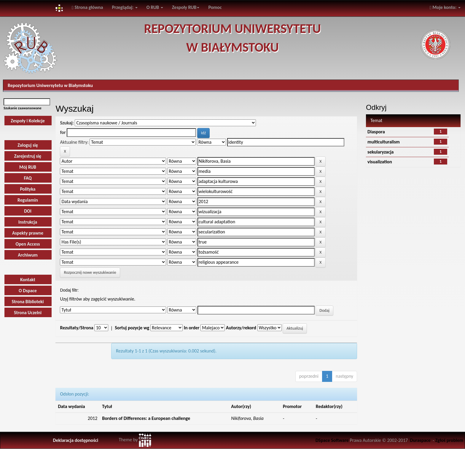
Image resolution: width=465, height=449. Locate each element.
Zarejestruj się (27, 156)
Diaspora (376, 132)
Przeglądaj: (125, 7)
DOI (27, 211)
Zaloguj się (27, 145)
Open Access (28, 244)
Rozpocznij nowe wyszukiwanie (90, 272)
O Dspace (28, 290)
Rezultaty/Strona (76, 328)
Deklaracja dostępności (75, 440)
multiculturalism (383, 142)
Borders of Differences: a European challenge (146, 418)
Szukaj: (67, 123)
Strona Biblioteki (28, 301)
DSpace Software (332, 440)
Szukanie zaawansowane (23, 108)
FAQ (27, 178)
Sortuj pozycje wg (132, 328)
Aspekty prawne (27, 233)
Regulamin (27, 200)
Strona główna (87, 7)
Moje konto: (445, 7)
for (63, 132)
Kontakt (27, 279)
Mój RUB (27, 167)
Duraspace (420, 440)
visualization (379, 162)
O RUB (154, 7)
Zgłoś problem (449, 440)
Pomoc (215, 7)
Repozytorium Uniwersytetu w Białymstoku (50, 85)
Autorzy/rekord (241, 328)
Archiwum (28, 255)
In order (192, 328)
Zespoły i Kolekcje (28, 121)
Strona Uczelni (28, 312)
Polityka (27, 189)
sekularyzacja (380, 152)
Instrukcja (27, 222)
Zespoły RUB (186, 7)
